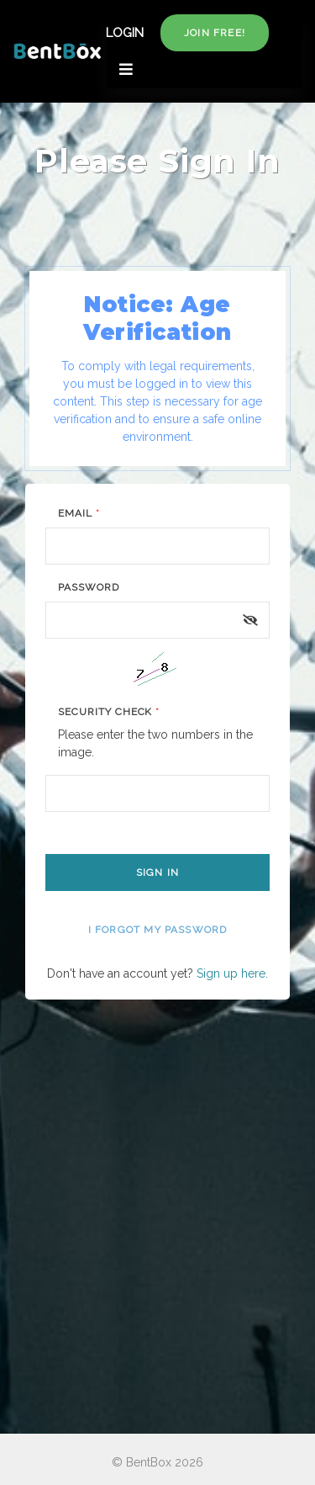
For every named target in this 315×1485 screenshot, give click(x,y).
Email (79, 513)
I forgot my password (158, 930)
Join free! (214, 33)
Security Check (109, 712)
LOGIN (125, 32)
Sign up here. (232, 973)
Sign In (157, 872)
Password (88, 587)
